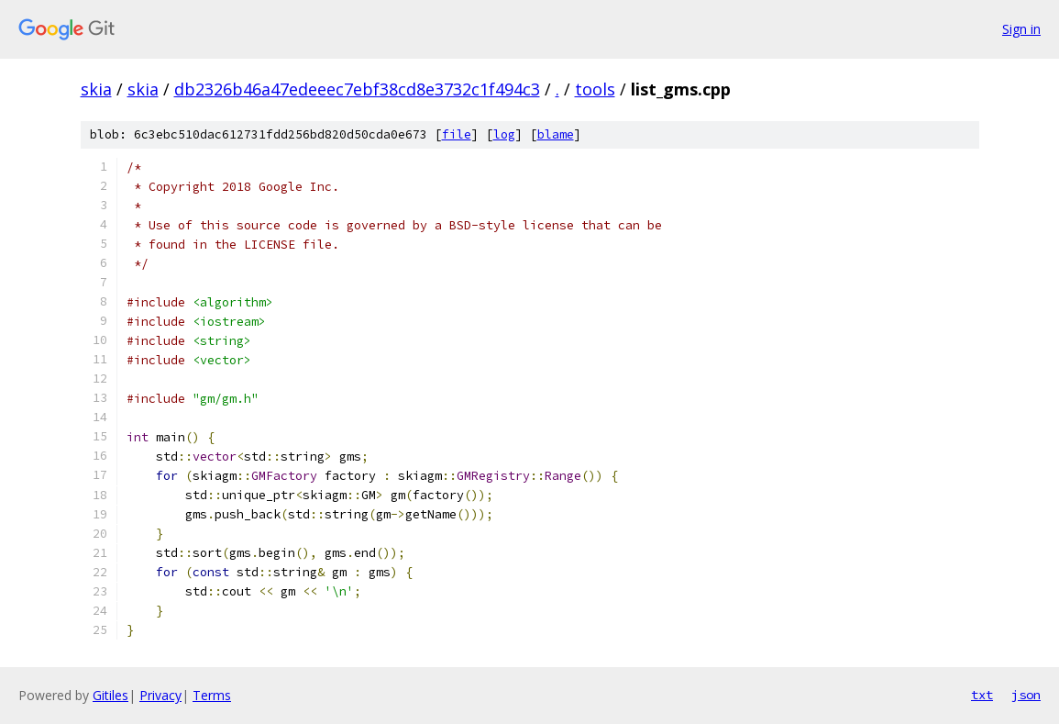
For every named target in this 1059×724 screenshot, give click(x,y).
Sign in (1021, 29)
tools (595, 89)
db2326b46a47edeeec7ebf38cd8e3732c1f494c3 (357, 89)
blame (555, 134)
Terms (212, 695)
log (504, 134)
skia (96, 89)
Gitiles (110, 695)
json (1026, 694)
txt (982, 694)
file (456, 134)
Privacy (160, 695)
